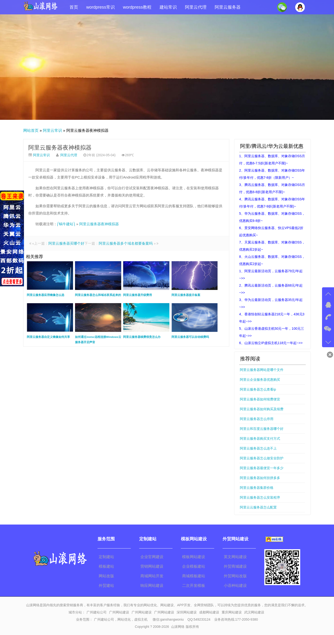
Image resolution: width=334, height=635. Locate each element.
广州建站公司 (96, 612)
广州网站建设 (119, 612)
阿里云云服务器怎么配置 (258, 507)
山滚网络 (177, 627)
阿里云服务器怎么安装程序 (260, 497)
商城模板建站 (193, 576)
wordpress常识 (100, 7)
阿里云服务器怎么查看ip (258, 389)
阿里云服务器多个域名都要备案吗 (126, 243)
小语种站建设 (235, 585)
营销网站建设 (151, 566)
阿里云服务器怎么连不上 (258, 448)
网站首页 (31, 130)
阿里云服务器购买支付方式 (260, 438)
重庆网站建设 (232, 612)
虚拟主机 (141, 619)
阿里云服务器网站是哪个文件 (261, 370)
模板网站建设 (193, 557)
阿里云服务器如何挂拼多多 (260, 478)
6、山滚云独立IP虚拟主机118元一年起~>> (271, 343)
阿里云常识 (52, 130)
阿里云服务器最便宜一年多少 (261, 468)
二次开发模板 (193, 585)
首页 (73, 7)
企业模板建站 (193, 566)
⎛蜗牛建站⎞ (66, 224)
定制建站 (106, 557)
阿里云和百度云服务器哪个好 (261, 429)
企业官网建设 (151, 557)
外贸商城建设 (235, 566)
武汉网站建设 (254, 612)
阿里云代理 (196, 7)
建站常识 (168, 7)
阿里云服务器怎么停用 (256, 419)
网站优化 (124, 619)
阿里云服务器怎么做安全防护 (261, 458)
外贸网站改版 (235, 576)
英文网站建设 (235, 557)
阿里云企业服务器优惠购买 (260, 379)
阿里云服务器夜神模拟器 (60, 147)
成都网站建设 (209, 612)
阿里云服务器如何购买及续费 (261, 409)
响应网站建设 (151, 585)
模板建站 (106, 566)
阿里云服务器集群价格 (256, 488)
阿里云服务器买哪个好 (66, 243)
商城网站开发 (151, 576)
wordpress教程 (137, 7)
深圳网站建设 (187, 612)
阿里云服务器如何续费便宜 (260, 399)
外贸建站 (106, 585)
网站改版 (106, 576)
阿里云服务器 (228, 7)
